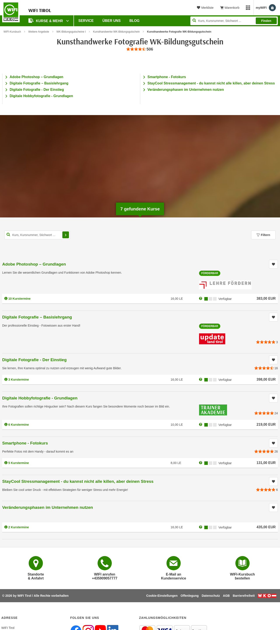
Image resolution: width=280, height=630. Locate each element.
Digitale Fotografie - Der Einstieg (37, 89)
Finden (266, 21)
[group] (140, 49)
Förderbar (209, 273)
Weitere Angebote (38, 31)
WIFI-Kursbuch (12, 31)
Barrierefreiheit (244, 595)
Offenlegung (190, 595)
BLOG (135, 21)
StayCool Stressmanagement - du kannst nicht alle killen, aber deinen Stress (211, 83)
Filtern (263, 235)
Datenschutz (211, 595)
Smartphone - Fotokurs (166, 77)
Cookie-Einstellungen (162, 595)
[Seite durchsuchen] (234, 20)
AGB (226, 595)
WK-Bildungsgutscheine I (71, 31)
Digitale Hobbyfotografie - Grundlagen (41, 96)
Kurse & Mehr (46, 20)
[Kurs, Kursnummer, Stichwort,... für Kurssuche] (37, 235)
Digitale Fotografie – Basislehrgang (39, 83)
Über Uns (111, 21)
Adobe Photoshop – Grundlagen (36, 77)
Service (86, 21)
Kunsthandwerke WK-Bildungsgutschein (116, 31)
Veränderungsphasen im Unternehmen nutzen (185, 89)
